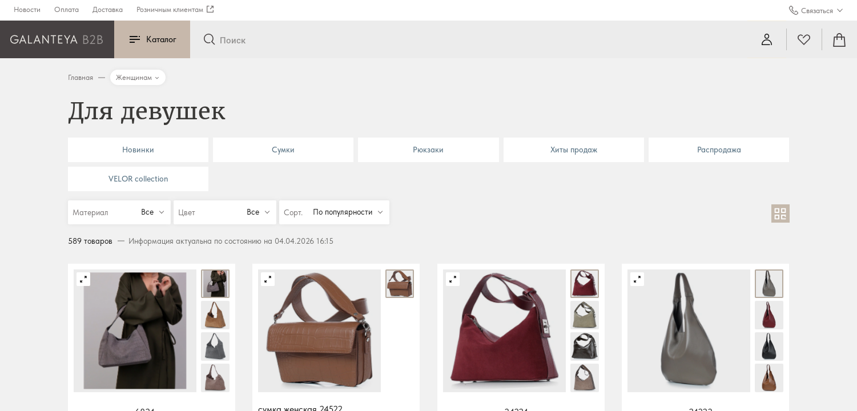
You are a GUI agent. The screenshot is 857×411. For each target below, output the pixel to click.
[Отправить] (209, 40)
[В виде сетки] (780, 213)
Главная (80, 77)
